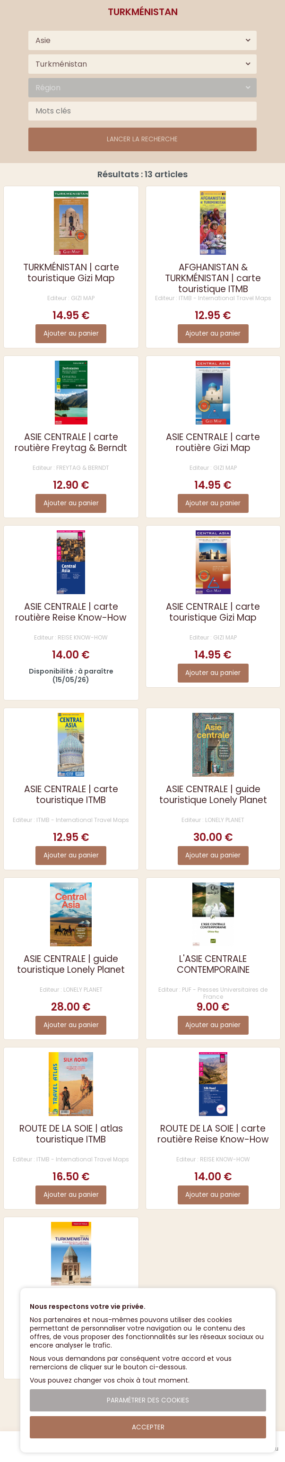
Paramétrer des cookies (148, 1400)
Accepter (148, 1427)
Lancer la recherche (142, 139)
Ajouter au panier (71, 333)
